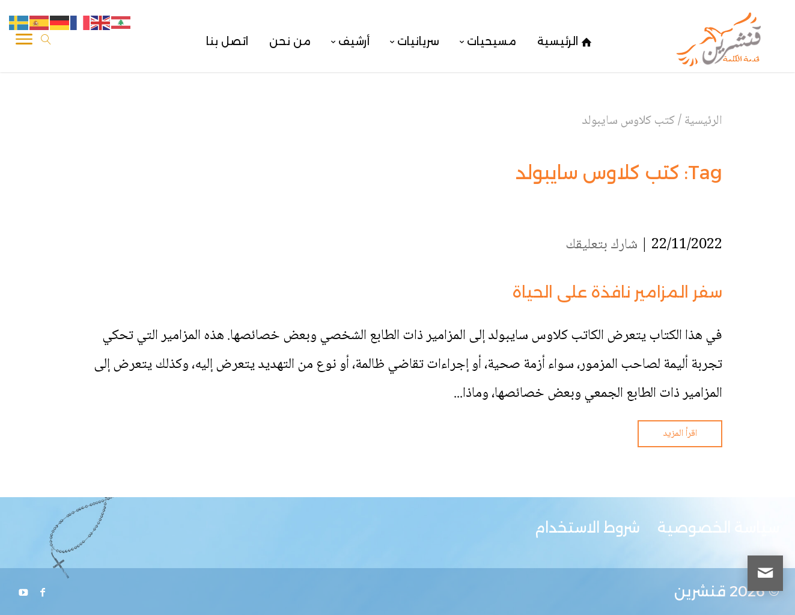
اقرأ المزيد (680, 434)
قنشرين (700, 591)
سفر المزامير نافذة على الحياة (617, 292)
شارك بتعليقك (601, 245)
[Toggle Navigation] (24, 41)
